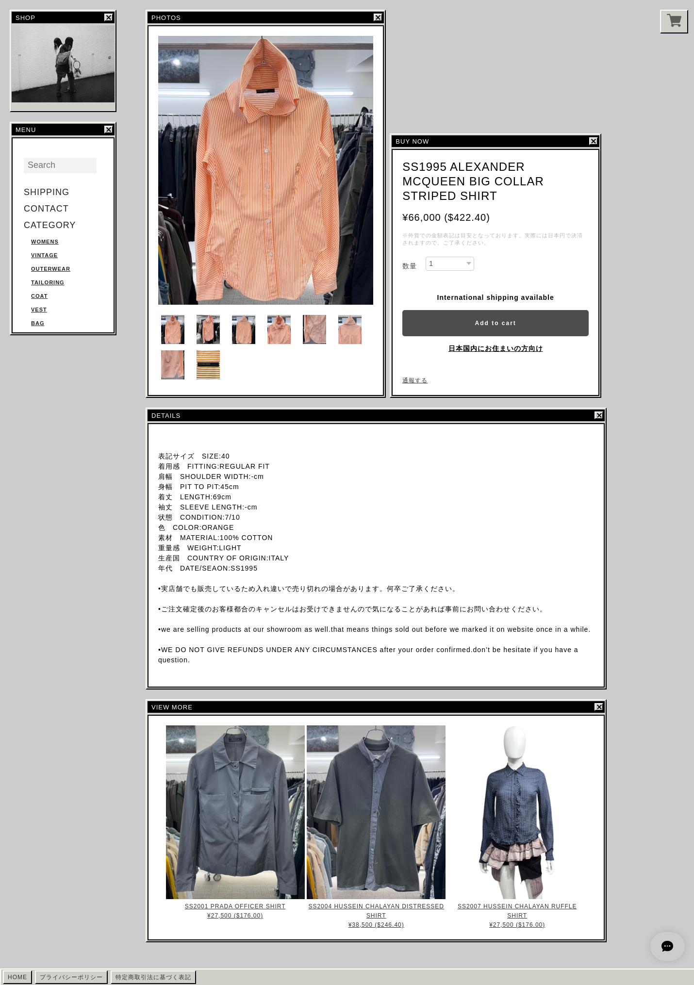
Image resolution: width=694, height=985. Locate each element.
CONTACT (46, 208)
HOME (17, 977)
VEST (39, 309)
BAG (37, 323)
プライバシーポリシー (71, 977)
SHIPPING (46, 192)
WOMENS (45, 242)
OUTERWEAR (50, 269)
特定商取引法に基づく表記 (153, 977)
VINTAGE (44, 255)
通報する (415, 380)
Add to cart (495, 323)
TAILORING (48, 282)
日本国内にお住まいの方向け (495, 348)
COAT (39, 296)
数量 (409, 266)
